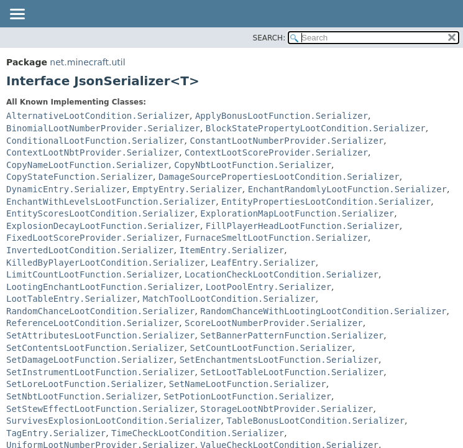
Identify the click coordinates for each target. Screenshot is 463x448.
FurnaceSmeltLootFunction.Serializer (276, 238)
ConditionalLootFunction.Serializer (95, 141)
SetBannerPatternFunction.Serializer (291, 335)
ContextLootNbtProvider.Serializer (92, 152)
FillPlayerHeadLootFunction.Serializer (303, 226)
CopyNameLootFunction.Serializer (87, 165)
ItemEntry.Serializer (232, 250)
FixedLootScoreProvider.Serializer (92, 238)
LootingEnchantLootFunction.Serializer (103, 287)
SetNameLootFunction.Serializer (247, 384)
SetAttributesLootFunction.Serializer (100, 335)
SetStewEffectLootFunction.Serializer (100, 409)
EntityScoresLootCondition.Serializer (100, 213)
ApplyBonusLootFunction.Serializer (281, 116)
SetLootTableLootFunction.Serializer (291, 372)
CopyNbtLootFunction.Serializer (252, 165)
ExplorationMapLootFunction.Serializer (297, 213)
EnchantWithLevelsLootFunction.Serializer (111, 202)
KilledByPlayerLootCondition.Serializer (105, 263)
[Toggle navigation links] (16, 15)
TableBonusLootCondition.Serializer (315, 421)
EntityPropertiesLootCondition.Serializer (326, 202)
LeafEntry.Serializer (263, 263)
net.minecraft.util (87, 62)
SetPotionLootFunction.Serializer (247, 396)
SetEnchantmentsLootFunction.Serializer (279, 360)
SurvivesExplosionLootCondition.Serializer (113, 421)
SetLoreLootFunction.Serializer (84, 384)
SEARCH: (269, 38)
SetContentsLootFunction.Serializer (95, 348)
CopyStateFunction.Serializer (79, 177)
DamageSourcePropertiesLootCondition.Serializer (279, 177)
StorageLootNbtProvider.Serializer (286, 409)
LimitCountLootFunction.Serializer (92, 274)
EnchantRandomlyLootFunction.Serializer (347, 189)
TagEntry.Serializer (56, 433)
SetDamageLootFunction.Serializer (90, 360)
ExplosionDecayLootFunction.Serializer (103, 226)
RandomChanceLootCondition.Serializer (100, 311)
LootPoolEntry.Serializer (268, 287)
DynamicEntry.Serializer (66, 189)
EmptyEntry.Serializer (187, 189)
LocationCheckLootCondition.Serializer (281, 274)
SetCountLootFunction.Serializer (271, 348)
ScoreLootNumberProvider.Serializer (274, 323)
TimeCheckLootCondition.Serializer (197, 433)
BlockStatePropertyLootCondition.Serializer (316, 128)
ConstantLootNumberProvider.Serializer (286, 141)
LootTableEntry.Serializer (71, 299)
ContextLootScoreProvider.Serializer (276, 152)
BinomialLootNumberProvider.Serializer (103, 128)
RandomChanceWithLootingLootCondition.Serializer (323, 311)
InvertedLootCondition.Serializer (90, 250)
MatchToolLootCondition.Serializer (229, 299)
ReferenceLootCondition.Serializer (92, 323)
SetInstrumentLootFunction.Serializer (100, 372)
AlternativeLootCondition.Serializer (98, 116)
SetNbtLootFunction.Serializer (82, 396)
